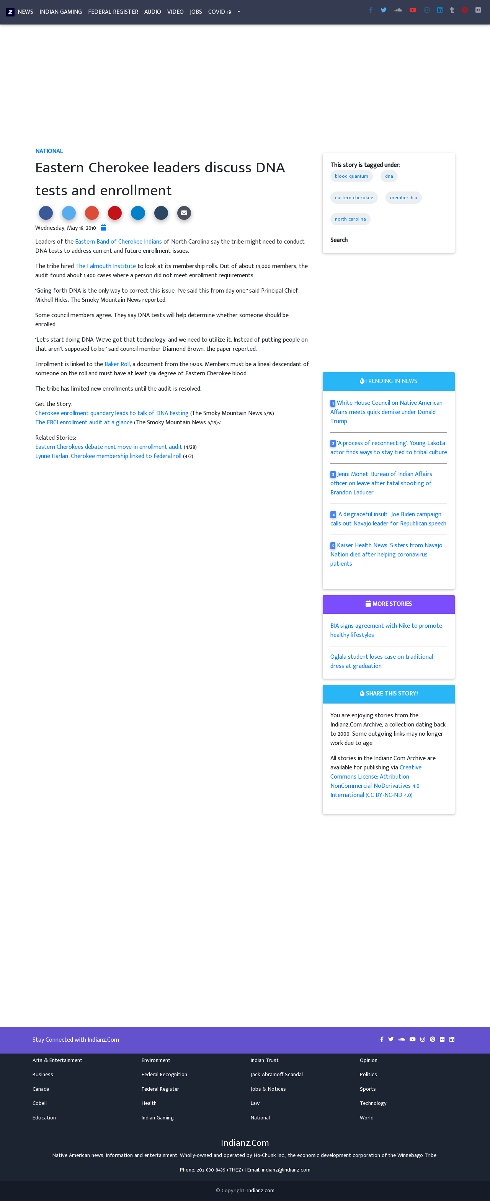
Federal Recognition (164, 1074)
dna (389, 176)
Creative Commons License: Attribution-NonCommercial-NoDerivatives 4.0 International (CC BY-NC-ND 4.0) (375, 781)
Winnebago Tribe (416, 1155)
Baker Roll (117, 364)
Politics (368, 1074)
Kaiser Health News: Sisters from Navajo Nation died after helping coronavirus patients (386, 554)
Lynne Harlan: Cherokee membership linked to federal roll (109, 456)
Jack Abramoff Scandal (277, 1074)
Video (175, 13)
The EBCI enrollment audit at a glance (83, 422)
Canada (41, 1089)
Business (43, 1074)
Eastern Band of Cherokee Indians (118, 242)
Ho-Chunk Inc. (269, 1155)
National (49, 151)
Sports (368, 1089)
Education (44, 1117)
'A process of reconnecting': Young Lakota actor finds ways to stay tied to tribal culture (388, 448)
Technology (373, 1103)
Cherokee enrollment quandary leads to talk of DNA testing (112, 413)
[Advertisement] (245, 90)
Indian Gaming (60, 13)
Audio (152, 13)
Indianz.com (260, 1190)
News (25, 13)
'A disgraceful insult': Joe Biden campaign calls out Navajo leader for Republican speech (388, 519)
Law (255, 1103)
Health (149, 1103)
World (367, 1117)
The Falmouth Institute (105, 266)
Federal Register (113, 13)
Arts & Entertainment (57, 1060)
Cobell (40, 1103)
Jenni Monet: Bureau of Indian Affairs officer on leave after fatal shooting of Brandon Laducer (381, 483)
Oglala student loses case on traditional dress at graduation (381, 661)
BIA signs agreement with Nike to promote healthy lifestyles (386, 630)
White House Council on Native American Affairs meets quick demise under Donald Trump (386, 412)
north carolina (350, 219)
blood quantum (351, 176)
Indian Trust (265, 1060)
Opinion (368, 1060)
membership (403, 197)
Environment (156, 1060)
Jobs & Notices (268, 1089)
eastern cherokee (354, 197)
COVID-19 (219, 13)
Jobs (196, 13)
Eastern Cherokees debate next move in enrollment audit (109, 447)
